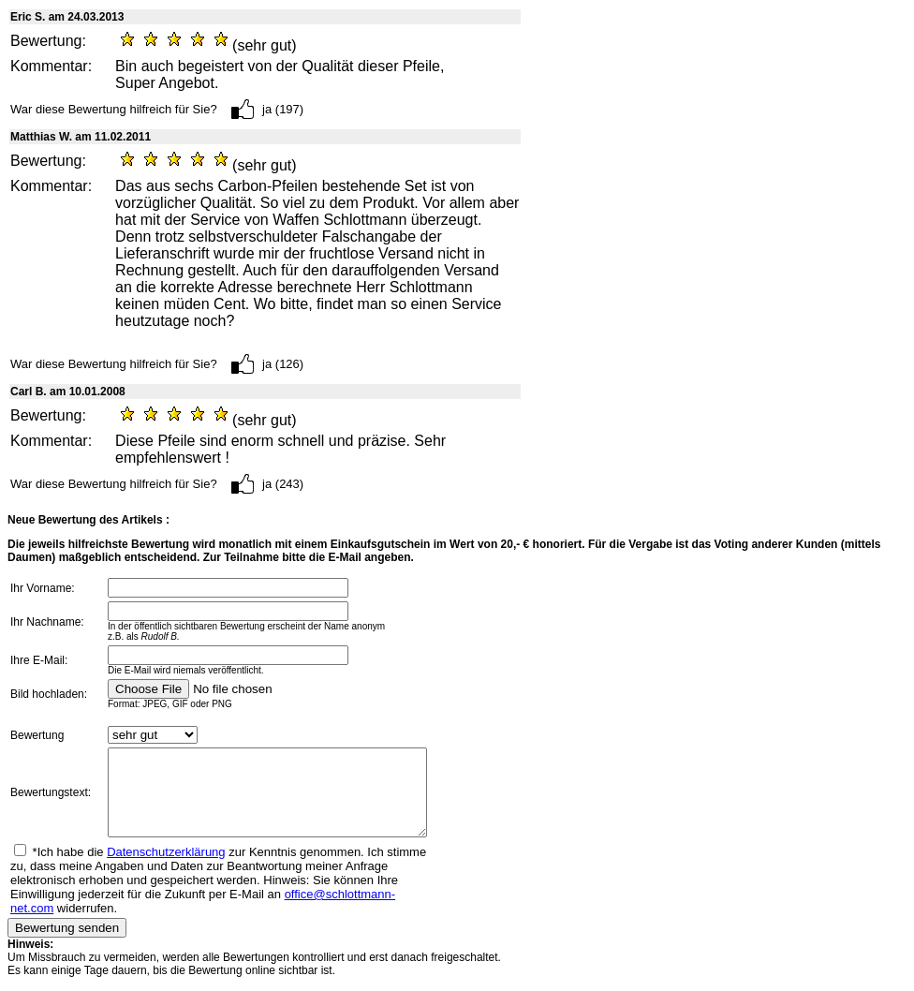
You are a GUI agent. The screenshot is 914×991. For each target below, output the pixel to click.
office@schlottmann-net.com (227, 911)
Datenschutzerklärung (166, 869)
